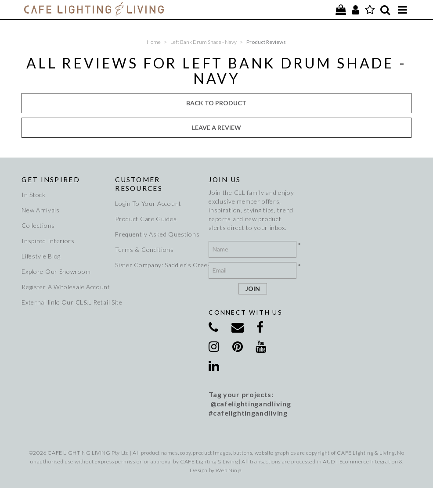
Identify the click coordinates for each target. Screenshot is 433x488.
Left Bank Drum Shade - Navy (203, 42)
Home (154, 42)
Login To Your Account (148, 203)
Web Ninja (229, 470)
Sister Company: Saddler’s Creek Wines (158, 265)
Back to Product (216, 103)
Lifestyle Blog (41, 256)
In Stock (34, 194)
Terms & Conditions (144, 249)
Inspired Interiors (48, 240)
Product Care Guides (146, 218)
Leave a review (216, 127)
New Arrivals (40, 210)
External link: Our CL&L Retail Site (64, 302)
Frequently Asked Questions (157, 234)
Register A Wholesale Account (64, 287)
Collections (38, 225)
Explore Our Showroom (56, 271)
